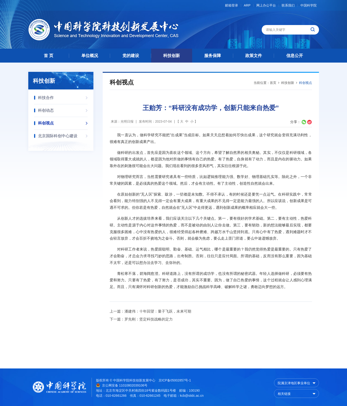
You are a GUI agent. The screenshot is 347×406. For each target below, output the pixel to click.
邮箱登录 (231, 5)
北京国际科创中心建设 (63, 134)
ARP (247, 5)
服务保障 (212, 55)
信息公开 (294, 55)
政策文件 (253, 55)
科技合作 (63, 96)
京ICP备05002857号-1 (175, 380)
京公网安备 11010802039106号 (122, 385)
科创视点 (63, 122)
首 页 (48, 55)
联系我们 (288, 5)
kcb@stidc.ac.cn (192, 395)
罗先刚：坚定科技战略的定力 (148, 319)
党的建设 (130, 55)
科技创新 (171, 55)
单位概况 (89, 55)
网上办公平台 (266, 5)
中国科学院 (308, 5)
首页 (273, 83)
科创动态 (63, 109)
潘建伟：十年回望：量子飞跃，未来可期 (157, 311)
